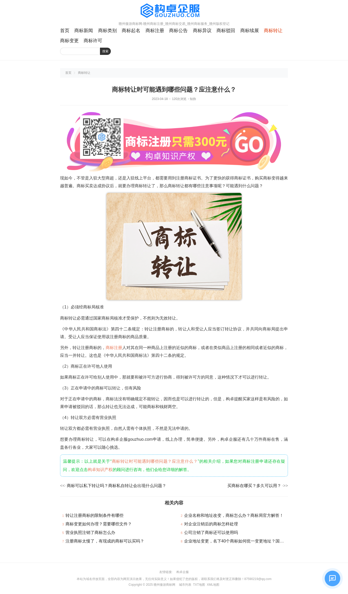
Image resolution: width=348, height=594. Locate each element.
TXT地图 (199, 584)
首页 (64, 30)
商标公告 (178, 30)
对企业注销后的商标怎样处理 (211, 524)
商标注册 (155, 30)
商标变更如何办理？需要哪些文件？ (99, 524)
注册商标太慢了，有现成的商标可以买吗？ (105, 541)
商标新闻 (83, 30)
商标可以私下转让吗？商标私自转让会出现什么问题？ (116, 485)
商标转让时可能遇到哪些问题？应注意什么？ (155, 461)
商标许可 (93, 40)
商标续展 (249, 30)
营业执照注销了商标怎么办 (90, 532)
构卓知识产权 (100, 469)
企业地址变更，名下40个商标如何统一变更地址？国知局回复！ (242, 541)
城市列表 (185, 584)
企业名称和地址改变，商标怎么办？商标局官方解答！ (234, 515)
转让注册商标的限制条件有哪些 (95, 515)
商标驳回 (225, 30)
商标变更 (69, 40)
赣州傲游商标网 (164, 584)
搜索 (105, 51)
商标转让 (273, 30)
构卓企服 (182, 572)
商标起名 (131, 30)
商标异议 (202, 30)
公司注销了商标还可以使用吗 (211, 532)
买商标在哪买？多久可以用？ (254, 485)
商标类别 (107, 30)
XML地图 (213, 584)
